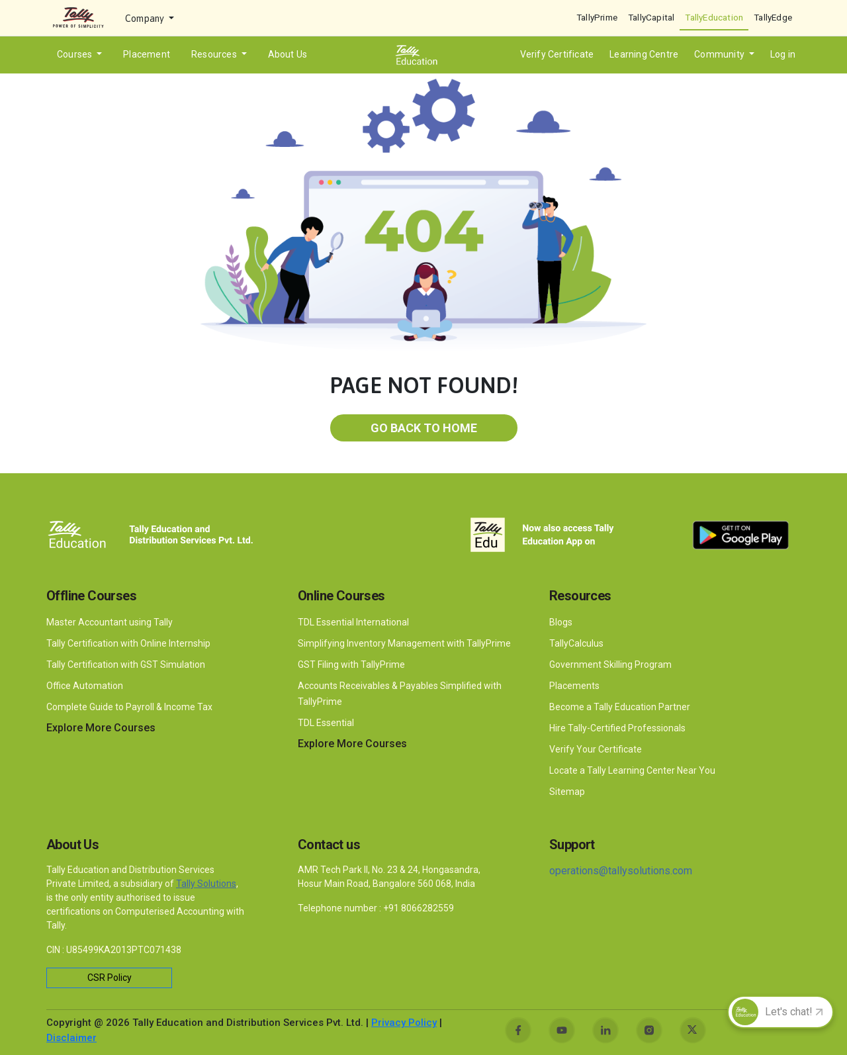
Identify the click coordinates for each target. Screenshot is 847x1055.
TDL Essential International (353, 622)
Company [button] (146, 18)
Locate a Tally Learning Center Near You (632, 770)
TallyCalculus (576, 643)
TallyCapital (651, 17)
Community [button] (720, 54)
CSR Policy (109, 977)
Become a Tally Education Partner (619, 707)
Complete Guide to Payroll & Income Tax (129, 707)
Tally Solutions (206, 883)
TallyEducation (714, 17)
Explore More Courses (101, 727)
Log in (782, 54)
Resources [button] (215, 54)
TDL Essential (326, 722)
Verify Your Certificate (595, 749)
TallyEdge (773, 17)
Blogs (560, 622)
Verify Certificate (557, 54)
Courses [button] (76, 54)
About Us (288, 54)
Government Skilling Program (610, 664)
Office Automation (85, 685)
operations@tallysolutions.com (620, 870)
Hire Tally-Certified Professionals (617, 728)
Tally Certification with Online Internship (128, 643)
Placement (146, 54)
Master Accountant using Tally (109, 622)
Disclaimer (71, 1038)
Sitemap (567, 791)
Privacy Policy (404, 1023)
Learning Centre (643, 54)
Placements (574, 685)
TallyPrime (596, 17)
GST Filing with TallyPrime (352, 664)
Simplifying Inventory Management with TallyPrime (405, 643)
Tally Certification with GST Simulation (125, 664)
